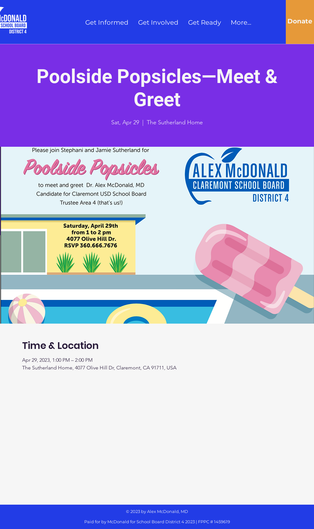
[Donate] (299, 21)
